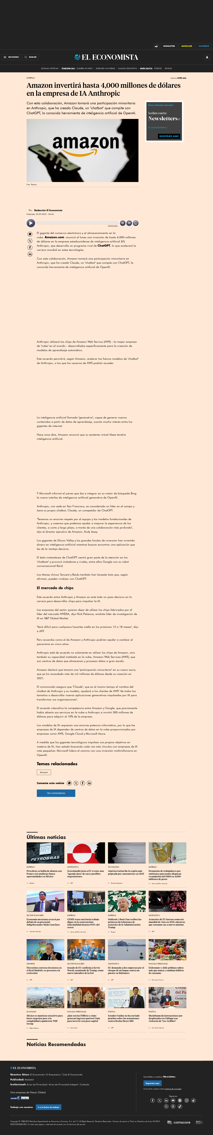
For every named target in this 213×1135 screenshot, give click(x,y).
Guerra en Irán (85, 68)
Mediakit (29, 1079)
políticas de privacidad (173, 1089)
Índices (158, 68)
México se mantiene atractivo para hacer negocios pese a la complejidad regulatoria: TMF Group (45, 1019)
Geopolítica (73, 867)
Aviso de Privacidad (37, 1084)
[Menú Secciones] (10, 57)
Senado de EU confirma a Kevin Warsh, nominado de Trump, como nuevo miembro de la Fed (85, 970)
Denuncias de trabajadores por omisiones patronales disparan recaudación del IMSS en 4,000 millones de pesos (165, 875)
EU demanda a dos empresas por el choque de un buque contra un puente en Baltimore (126, 970)
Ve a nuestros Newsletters (157, 127)
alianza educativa (127, 68)
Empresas (31, 78)
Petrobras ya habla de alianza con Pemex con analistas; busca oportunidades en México (44, 874)
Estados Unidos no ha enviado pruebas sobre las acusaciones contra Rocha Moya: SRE (124, 1018)
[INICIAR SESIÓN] (207, 57)
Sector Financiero (35, 915)
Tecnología (113, 867)
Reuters (32, 883)
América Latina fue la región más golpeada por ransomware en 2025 (126, 872)
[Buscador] (30, 57)
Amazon (44, 772)
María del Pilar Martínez (159, 883)
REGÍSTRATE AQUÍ (169, 136)
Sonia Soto (74, 1028)
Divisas (168, 68)
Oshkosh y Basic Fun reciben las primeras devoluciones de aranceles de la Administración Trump (125, 923)
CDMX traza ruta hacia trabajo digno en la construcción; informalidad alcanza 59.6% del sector (83, 923)
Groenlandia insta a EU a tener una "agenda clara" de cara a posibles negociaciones (85, 874)
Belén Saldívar (34, 1028)
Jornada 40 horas (105, 68)
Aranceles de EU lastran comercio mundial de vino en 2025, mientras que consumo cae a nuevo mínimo (167, 922)
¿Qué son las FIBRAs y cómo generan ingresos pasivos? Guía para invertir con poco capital (83, 1018)
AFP (71, 883)
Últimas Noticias (49, 68)
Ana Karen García (158, 1028)
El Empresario (53, 1074)
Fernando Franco (157, 980)
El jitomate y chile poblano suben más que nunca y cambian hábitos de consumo (166, 970)
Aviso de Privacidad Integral (63, 1084)
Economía (31, 1012)
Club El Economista (72, 1074)
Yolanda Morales (35, 931)
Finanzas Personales (158, 964)
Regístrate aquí (152, 1083)
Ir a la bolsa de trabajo (48, 1107)
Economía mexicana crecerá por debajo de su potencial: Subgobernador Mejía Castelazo (44, 922)
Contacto (84, 1084)
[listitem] (31, 223)
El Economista (37, 1074)
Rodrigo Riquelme (116, 883)
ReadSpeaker (113, 226)
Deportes (31, 964)
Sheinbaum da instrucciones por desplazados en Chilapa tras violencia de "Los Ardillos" (166, 1018)
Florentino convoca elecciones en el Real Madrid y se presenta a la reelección (44, 970)
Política (111, 1012)
